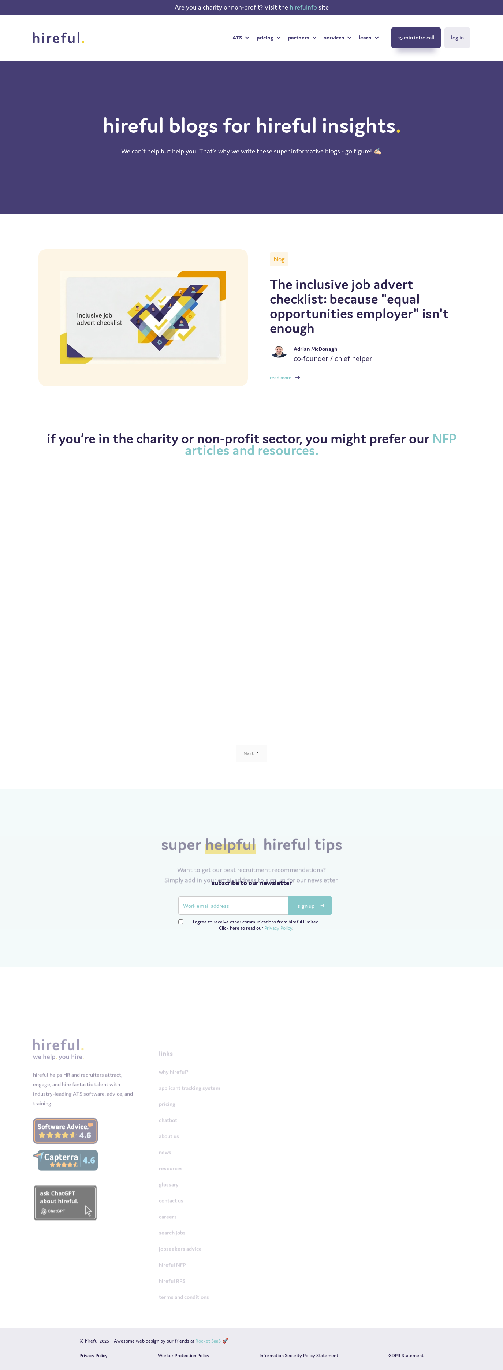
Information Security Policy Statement (299, 1355)
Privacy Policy (278, 928)
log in (457, 37)
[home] (61, 38)
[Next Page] (251, 753)
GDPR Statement (406, 1355)
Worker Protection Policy (183, 1355)
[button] (241, 38)
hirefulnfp (304, 7)
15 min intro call (416, 37)
